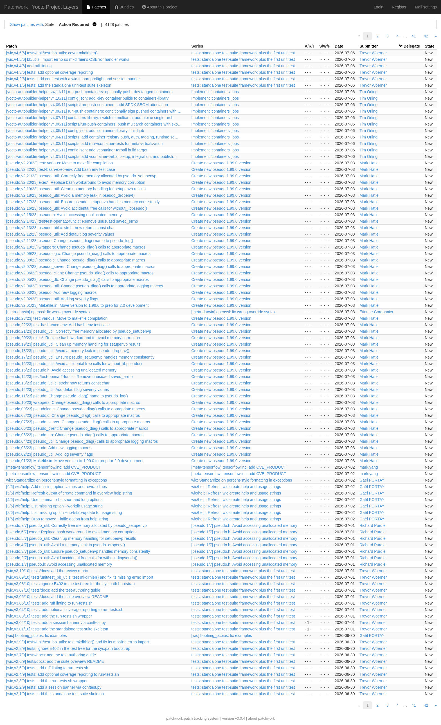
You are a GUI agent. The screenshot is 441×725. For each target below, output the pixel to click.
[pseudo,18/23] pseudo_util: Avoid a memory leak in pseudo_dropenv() (67, 350)
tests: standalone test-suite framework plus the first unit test (243, 53)
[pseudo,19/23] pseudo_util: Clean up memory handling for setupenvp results (73, 344)
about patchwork (261, 718)
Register (399, 7)
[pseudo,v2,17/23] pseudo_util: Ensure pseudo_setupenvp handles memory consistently (83, 202)
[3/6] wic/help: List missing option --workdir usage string (54, 506)
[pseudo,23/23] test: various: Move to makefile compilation (56, 318)
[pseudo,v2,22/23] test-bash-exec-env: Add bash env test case (60, 169)
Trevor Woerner (373, 53)
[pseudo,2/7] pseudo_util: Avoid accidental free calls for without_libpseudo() (72, 558)
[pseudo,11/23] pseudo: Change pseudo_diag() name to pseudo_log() (67, 396)
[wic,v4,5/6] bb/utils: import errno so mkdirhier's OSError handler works (67, 59)
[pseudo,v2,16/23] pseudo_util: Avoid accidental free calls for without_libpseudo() (76, 208)
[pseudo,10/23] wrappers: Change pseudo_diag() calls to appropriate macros (73, 402)
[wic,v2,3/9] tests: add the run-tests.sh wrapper (46, 681)
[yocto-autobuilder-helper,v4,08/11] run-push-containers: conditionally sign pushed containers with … (93, 111)
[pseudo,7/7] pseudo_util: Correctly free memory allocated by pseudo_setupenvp (76, 525)
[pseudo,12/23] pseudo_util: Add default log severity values (57, 389)
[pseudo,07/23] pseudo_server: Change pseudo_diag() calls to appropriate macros (78, 422)
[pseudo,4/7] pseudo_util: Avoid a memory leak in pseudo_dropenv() (65, 545)
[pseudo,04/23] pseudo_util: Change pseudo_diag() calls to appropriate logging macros (82, 441)
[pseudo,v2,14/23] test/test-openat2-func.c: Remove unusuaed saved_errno (72, 221)
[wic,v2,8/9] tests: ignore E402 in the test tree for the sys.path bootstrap (68, 648)
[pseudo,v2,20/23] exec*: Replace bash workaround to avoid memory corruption (75, 182)
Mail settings (426, 7)
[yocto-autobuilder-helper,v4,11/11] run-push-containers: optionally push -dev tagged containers (89, 91)
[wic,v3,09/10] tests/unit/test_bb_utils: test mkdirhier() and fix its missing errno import (79, 577)
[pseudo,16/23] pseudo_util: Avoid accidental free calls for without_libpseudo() (74, 363)
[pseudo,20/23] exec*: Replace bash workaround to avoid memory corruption (73, 337)
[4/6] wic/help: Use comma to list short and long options (54, 499)
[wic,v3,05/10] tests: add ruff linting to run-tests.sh (49, 603)
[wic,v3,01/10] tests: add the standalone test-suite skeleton (57, 629)
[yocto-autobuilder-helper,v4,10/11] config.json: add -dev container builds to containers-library (87, 98)
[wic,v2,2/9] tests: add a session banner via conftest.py (54, 687)
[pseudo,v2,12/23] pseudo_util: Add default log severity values (60, 234)
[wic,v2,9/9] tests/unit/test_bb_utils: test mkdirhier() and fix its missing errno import (77, 642)
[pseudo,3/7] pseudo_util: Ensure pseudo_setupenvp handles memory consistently (78, 551)
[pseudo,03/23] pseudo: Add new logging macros (48, 448)
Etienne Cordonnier (376, 312)
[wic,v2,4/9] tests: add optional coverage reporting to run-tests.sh (62, 674)
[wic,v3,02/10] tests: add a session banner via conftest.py (56, 622)
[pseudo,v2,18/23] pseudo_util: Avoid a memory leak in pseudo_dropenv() (70, 195)
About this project (159, 7)
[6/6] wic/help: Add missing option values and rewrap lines (56, 486)
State (429, 46)
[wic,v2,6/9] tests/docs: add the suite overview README (55, 661)
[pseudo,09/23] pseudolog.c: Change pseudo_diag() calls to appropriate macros (75, 409)
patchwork (174, 718)
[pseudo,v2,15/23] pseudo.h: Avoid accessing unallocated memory (64, 214)
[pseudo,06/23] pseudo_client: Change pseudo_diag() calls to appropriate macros (77, 428)
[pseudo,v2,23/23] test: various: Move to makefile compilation (59, 163)
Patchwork (16, 7)
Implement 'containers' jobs (215, 91)
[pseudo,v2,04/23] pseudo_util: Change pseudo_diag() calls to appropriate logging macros (84, 286)
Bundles (124, 7)
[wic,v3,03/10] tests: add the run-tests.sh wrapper (49, 616)
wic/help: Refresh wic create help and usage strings (236, 486)
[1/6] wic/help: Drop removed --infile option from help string (57, 519)
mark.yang (368, 467)
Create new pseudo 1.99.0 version (221, 163)
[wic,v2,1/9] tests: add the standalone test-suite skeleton (55, 694)
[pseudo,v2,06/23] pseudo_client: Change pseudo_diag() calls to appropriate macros (80, 273)
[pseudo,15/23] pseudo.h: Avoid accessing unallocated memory (61, 370)
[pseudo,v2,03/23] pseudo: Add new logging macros (51, 292)
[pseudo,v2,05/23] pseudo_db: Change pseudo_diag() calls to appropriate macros (77, 279)
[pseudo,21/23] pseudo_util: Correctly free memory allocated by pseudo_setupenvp (78, 331)
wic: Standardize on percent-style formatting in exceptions (56, 480)
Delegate (412, 46)
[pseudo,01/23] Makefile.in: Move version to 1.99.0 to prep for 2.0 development (74, 460)
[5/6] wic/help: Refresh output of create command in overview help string (69, 493)
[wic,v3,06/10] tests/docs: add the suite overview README (57, 596)
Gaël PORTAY (371, 480)
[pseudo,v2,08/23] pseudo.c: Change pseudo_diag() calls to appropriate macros (75, 260)
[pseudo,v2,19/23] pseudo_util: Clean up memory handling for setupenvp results (76, 189)
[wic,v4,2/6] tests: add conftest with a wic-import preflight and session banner (73, 79)
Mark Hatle (369, 163)
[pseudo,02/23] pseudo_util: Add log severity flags (49, 454)
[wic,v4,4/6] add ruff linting (29, 66)
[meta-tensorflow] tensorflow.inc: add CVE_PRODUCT (53, 467)
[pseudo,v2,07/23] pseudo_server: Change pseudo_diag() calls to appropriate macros (80, 266)
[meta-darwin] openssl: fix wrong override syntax (48, 312)
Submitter (368, 46)
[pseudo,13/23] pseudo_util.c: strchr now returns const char (57, 383)
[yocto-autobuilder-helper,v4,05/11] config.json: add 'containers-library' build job (75, 130)
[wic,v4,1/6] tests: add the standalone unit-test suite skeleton (58, 85)
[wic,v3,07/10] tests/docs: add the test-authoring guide (53, 590)
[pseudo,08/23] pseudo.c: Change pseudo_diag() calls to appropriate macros (73, 415)
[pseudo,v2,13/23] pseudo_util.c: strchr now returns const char (60, 227)
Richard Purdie (372, 525)
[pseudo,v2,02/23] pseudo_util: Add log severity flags (52, 299)
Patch (11, 46)
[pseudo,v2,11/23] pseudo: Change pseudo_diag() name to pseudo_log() (69, 240)
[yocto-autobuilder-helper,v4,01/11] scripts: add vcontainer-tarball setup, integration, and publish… (91, 156)
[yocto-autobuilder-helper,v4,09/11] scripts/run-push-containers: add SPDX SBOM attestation (87, 104)
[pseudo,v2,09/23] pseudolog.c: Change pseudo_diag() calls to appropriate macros (78, 253)
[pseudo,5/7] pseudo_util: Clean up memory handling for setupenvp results (71, 538)
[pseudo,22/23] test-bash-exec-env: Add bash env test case (58, 325)
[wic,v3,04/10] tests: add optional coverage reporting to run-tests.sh (64, 609)
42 (426, 36)
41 (413, 36)
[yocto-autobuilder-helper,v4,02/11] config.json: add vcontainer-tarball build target (76, 150)
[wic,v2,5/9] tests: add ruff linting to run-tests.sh (47, 668)
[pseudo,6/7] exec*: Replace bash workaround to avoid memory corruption (71, 532)
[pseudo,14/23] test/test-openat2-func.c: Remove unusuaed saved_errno (69, 376)
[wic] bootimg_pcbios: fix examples (36, 635)
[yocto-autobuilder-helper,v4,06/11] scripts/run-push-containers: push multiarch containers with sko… (94, 124)
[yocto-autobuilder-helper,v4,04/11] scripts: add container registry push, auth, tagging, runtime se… (92, 137)
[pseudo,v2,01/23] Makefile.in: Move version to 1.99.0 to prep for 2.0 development (77, 305)
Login (378, 7)
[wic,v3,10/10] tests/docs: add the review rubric (47, 571)
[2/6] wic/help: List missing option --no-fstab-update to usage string (64, 512)
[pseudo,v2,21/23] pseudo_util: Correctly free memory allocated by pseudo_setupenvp (81, 176)
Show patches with (26, 24)
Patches (96, 7)
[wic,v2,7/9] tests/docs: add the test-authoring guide (51, 655)
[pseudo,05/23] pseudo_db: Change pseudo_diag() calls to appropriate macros (74, 435)
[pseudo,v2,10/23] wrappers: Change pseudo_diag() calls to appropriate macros (75, 247)
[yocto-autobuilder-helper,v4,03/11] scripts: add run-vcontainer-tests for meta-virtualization (84, 143)
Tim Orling (368, 91)
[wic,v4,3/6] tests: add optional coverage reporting (49, 72)
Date (339, 46)
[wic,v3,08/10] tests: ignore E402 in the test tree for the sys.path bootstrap (70, 583)
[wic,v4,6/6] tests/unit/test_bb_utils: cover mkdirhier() (52, 53)
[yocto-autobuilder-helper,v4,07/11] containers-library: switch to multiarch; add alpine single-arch (90, 117)
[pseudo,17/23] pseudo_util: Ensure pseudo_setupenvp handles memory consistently (80, 357)
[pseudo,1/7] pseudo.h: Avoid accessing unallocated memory (244, 525)
